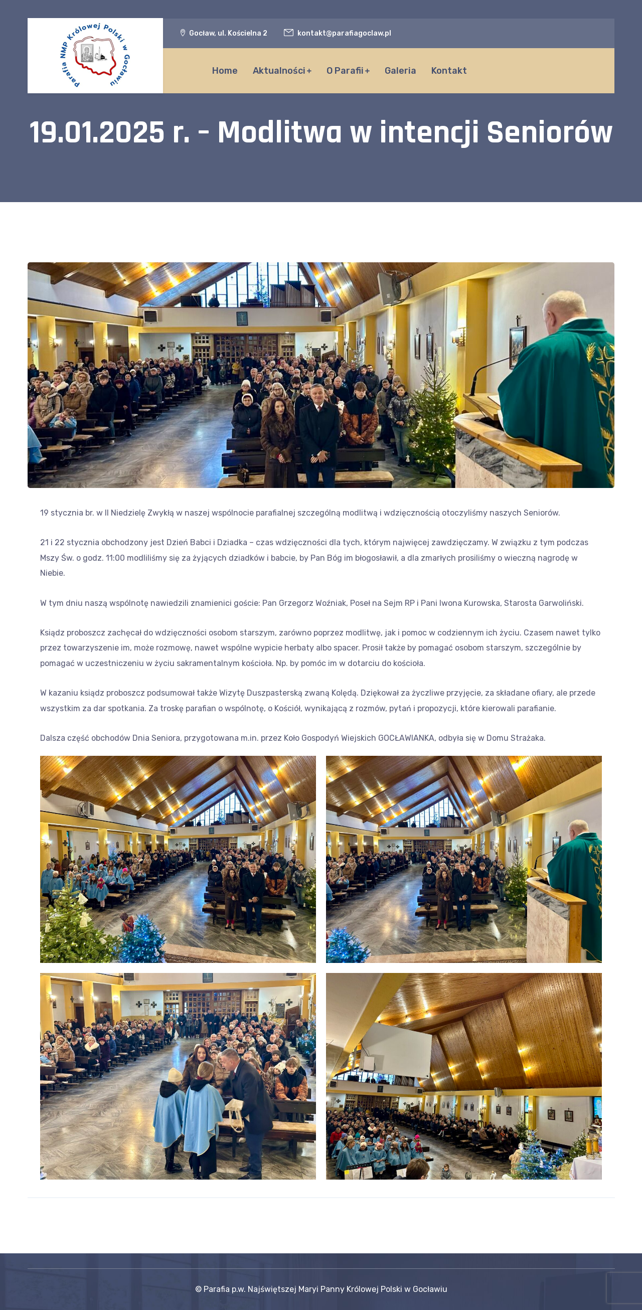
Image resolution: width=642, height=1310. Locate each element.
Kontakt (449, 70)
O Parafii (345, 70)
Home (225, 70)
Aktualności (279, 70)
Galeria (400, 70)
